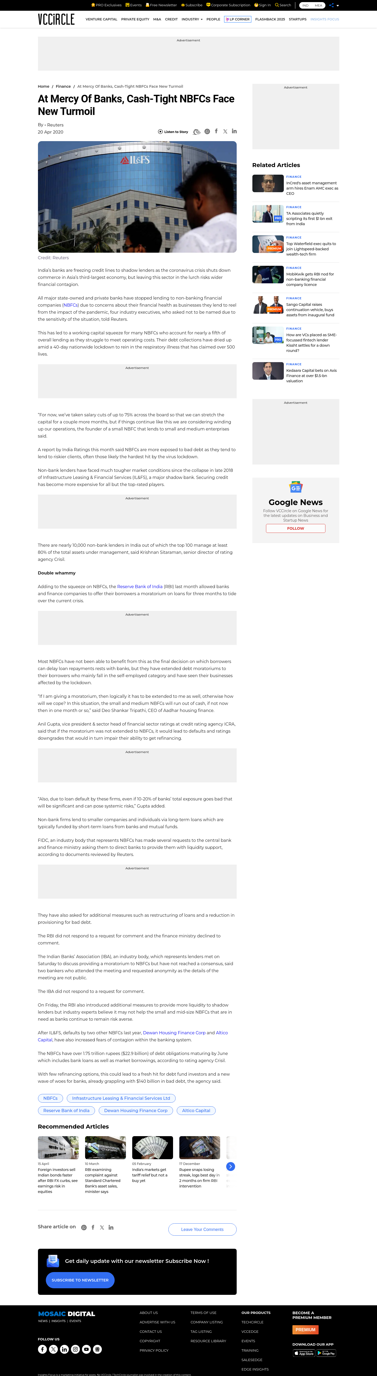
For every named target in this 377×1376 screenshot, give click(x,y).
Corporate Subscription (228, 5)
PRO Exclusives (106, 5)
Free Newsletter (161, 5)
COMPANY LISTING (207, 1314)
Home (43, 86)
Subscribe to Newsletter (78, 1273)
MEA (318, 5)
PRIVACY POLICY (154, 1342)
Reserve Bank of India (140, 586)
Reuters (55, 125)
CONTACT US (151, 1323)
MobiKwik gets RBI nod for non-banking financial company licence (310, 278)
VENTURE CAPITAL (101, 21)
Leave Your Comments (194, 1224)
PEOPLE (213, 21)
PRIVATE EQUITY (135, 21)
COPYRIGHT (150, 1332)
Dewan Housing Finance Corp (174, 1032)
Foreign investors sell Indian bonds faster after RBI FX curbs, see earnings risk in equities (58, 1180)
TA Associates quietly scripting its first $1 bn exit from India (309, 218)
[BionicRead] (196, 132)
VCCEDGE (250, 1323)
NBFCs (71, 305)
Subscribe (191, 5)
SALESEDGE (252, 1351)
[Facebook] (216, 131)
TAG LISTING (201, 1323)
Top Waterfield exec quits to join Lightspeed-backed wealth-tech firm (311, 248)
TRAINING (250, 1342)
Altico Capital (196, 1110)
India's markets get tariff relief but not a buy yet (150, 1175)
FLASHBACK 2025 (270, 21)
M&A (157, 21)
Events (133, 5)
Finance (63, 86)
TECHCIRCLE (253, 1314)
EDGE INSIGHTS (255, 1361)
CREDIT (171, 21)
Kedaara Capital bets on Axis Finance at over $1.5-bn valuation (311, 374)
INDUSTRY (190, 21)
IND (305, 5)
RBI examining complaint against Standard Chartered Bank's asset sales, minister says (103, 1180)
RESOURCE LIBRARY (208, 1332)
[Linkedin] (234, 131)
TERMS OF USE (204, 1304)
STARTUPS (298, 21)
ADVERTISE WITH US (157, 1314)
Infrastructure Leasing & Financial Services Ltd (121, 1098)
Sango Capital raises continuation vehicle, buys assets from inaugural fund (310, 308)
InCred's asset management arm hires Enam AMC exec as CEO (312, 188)
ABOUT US (149, 1304)
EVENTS (248, 1332)
